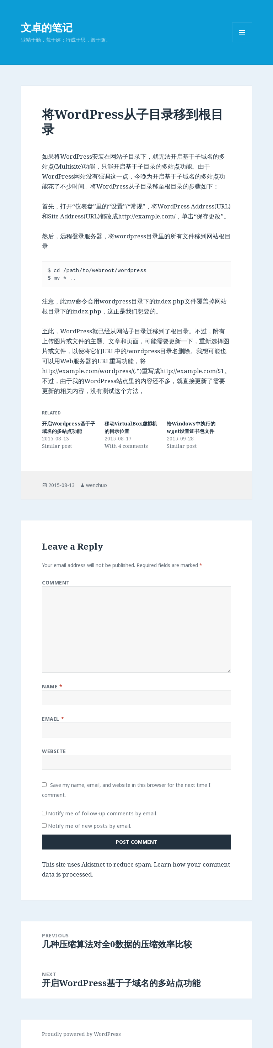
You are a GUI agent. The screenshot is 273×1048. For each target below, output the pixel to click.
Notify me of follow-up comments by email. (102, 813)
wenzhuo (96, 485)
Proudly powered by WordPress (81, 1034)
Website (54, 751)
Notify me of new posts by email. (90, 825)
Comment (56, 582)
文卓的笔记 (47, 27)
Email (53, 718)
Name (52, 686)
